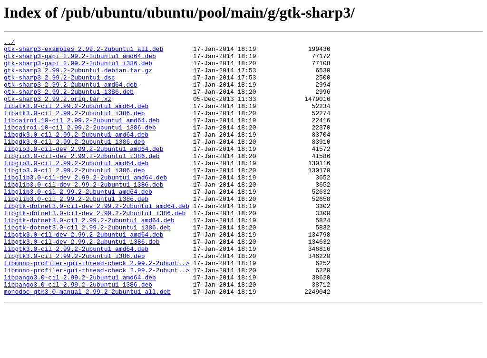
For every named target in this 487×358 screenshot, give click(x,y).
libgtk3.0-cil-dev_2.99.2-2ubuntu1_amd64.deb (83, 274)
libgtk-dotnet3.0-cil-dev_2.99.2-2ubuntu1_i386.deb (94, 248)
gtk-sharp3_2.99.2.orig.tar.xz (57, 111)
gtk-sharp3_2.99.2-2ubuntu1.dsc (59, 85)
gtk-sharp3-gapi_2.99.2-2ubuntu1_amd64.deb (80, 60)
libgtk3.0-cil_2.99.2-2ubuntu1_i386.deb (74, 300)
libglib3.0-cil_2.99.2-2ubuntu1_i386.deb (76, 231)
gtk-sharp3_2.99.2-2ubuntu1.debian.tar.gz (78, 77)
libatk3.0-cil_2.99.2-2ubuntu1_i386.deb (74, 128)
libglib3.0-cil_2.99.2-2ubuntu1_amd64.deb (78, 223)
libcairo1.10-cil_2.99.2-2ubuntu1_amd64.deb (82, 137)
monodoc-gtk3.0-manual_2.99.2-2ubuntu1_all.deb (87, 342)
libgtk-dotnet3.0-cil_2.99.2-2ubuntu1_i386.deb (87, 265)
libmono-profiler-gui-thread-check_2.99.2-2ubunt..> (96, 308)
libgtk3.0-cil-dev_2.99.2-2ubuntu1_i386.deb (82, 282)
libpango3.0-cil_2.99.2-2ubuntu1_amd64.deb (80, 325)
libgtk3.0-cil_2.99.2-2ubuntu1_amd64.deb (76, 291)
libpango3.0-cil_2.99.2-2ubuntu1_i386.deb (78, 334)
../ (9, 43)
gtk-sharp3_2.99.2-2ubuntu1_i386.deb (69, 103)
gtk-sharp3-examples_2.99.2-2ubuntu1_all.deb (83, 51)
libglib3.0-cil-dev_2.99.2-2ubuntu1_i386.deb (83, 214)
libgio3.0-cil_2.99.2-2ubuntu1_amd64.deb (76, 188)
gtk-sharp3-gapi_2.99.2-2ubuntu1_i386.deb (78, 68)
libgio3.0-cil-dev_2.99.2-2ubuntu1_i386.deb (82, 180)
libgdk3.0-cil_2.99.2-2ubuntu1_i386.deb (74, 163)
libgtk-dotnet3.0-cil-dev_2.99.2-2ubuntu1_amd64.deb (96, 240)
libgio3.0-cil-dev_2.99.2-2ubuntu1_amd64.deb (83, 171)
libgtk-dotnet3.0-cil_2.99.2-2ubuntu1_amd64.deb (89, 257)
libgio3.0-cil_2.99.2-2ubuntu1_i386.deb (74, 197)
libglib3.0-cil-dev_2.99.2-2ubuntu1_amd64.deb (85, 205)
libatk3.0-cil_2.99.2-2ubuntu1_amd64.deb (76, 120)
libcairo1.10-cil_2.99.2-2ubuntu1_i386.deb (80, 145)
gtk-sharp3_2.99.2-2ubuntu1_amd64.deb (70, 94)
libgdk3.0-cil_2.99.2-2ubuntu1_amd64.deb (76, 154)
